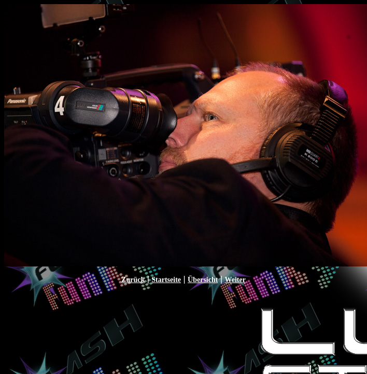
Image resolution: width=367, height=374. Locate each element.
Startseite (166, 280)
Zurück (133, 280)
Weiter (234, 280)
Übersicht (203, 280)
